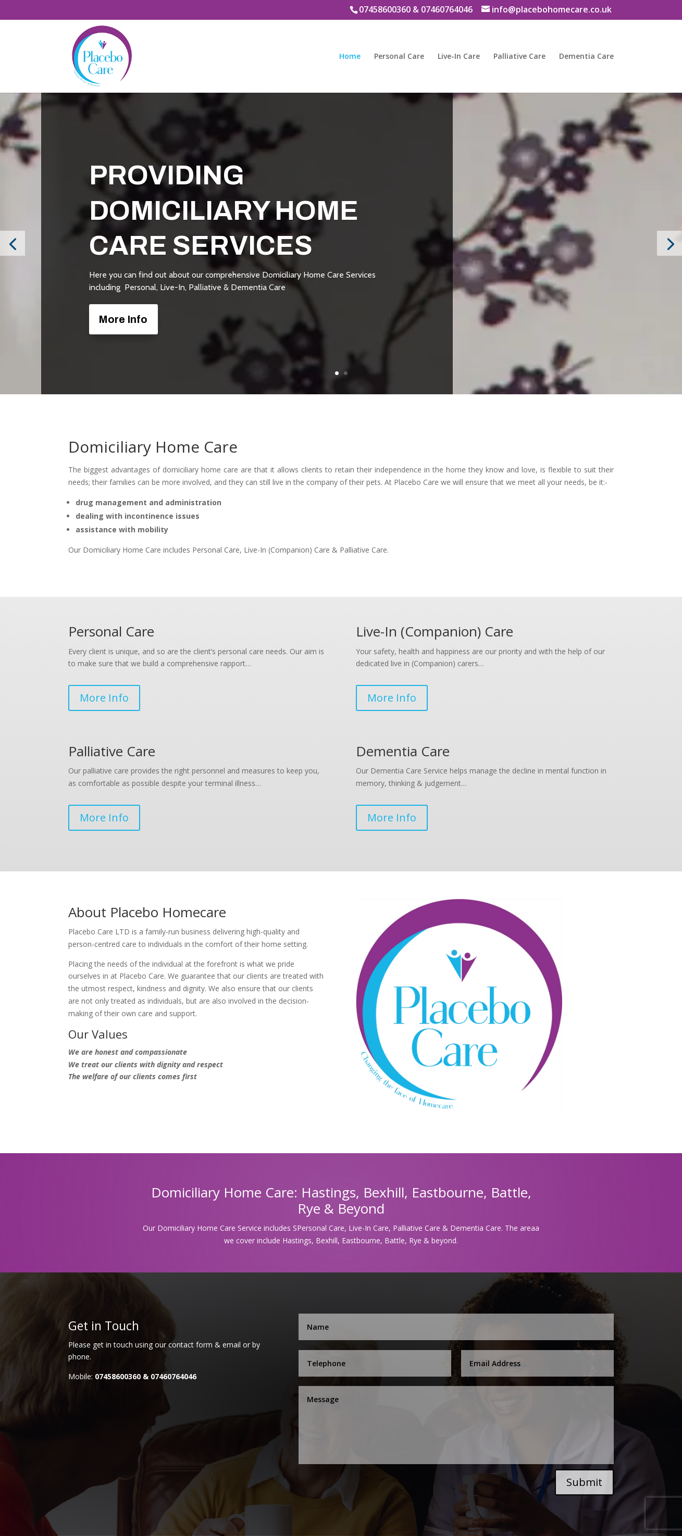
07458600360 (385, 9)
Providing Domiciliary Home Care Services (223, 210)
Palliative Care (519, 57)
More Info (122, 319)
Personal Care (399, 57)
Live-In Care (459, 57)
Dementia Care (586, 57)
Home (350, 57)
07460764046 (447, 9)
